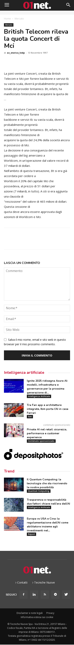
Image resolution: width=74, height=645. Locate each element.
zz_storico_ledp (16, 52)
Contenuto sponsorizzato (41, 441)
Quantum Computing (38, 491)
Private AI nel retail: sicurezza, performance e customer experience (47, 433)
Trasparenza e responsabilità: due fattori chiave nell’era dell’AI (48, 502)
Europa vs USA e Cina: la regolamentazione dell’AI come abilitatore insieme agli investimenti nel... (47, 524)
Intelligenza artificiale (24, 372)
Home (7, 18)
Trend (9, 471)
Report (31, 534)
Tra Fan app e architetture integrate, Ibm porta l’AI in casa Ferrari (47, 409)
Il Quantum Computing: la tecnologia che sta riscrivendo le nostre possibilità (47, 483)
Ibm (30, 416)
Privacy (50, 613)
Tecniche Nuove (44, 582)
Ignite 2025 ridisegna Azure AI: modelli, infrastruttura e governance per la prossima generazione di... (47, 386)
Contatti (22, 582)
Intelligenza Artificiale (39, 396)
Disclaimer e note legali (30, 613)
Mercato (19, 18)
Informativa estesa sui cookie (37, 617)
